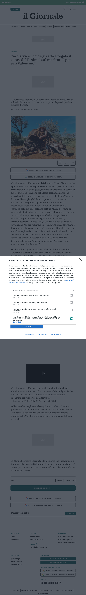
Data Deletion (30, 334)
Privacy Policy (56, 334)
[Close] (81, 260)
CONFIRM (27, 326)
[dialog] (43, 297)
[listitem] (43, 291)
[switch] (71, 295)
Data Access (42, 334)
